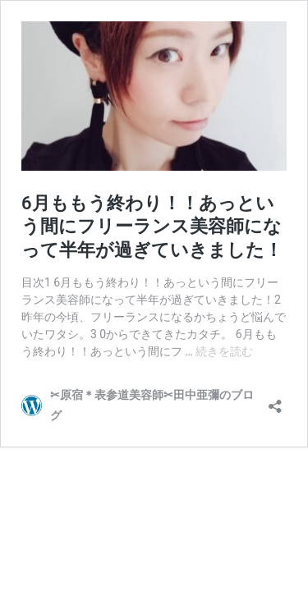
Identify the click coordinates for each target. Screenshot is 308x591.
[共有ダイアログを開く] (275, 401)
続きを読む (224, 351)
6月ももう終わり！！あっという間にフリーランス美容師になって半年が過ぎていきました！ (152, 226)
